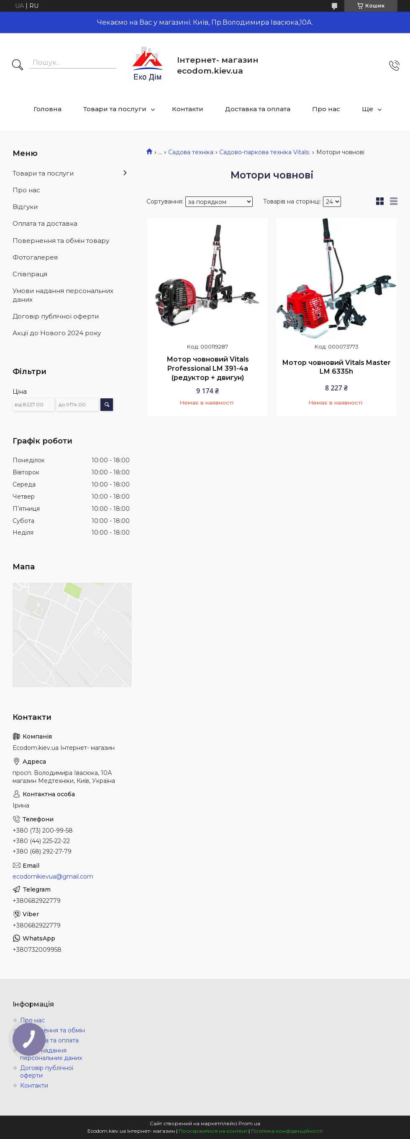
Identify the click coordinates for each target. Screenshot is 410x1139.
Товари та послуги (114, 109)
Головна (47, 109)
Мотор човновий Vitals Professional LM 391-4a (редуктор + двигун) (208, 368)
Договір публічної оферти (56, 316)
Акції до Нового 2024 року (57, 333)
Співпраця (30, 274)
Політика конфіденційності (287, 1131)
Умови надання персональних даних (63, 295)
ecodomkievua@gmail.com (53, 876)
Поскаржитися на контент (213, 1131)
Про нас (326, 109)
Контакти (187, 109)
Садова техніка (190, 152)
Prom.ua (249, 1123)
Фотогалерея (35, 257)
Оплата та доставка (45, 223)
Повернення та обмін (52, 1030)
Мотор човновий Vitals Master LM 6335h (336, 367)
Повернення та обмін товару (61, 241)
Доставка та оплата (257, 109)
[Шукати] (17, 66)
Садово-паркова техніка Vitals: (264, 152)
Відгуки (25, 207)
